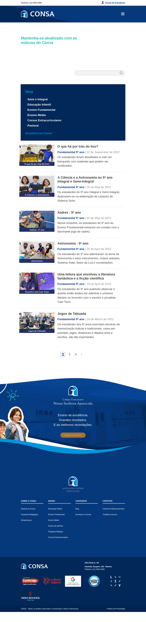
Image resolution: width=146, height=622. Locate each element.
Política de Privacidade (116, 609)
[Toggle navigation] (123, 14)
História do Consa (28, 509)
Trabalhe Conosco (110, 514)
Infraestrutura (26, 520)
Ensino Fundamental (41, 109)
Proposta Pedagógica (29, 514)
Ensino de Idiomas (55, 526)
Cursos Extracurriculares (44, 120)
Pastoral (33, 125)
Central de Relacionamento (113, 509)
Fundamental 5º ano (71, 152)
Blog (29, 92)
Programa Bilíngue (55, 532)
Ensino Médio (36, 115)
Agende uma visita (73, 435)
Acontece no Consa (38, 133)
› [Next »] (81, 354)
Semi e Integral (37, 99)
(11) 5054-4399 (35, 3)
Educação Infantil (39, 104)
